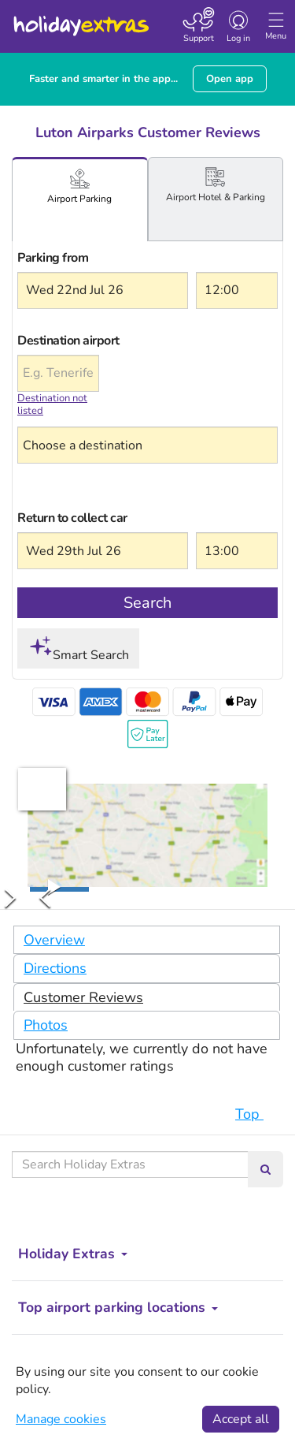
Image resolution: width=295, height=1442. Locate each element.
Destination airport (58, 340)
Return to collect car (72, 518)
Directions (55, 968)
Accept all (240, 1419)
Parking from (52, 257)
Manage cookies (61, 1419)
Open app (229, 79)
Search (147, 602)
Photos (46, 1024)
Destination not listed (52, 405)
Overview (54, 939)
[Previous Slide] (45, 898)
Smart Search (78, 649)
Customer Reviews (83, 997)
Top (257, 1114)
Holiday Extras (80, 19)
